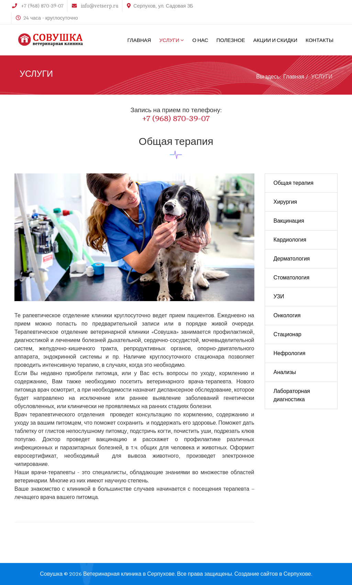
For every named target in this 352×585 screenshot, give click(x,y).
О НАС (200, 40)
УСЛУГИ (169, 40)
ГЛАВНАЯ (139, 40)
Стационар (287, 334)
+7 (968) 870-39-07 (42, 6)
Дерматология (292, 259)
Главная (293, 77)
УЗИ (279, 297)
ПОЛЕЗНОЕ (230, 40)
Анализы (285, 372)
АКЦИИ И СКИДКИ (275, 40)
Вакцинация (289, 221)
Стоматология (292, 278)
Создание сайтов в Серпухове (272, 574)
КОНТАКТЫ (319, 40)
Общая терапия (294, 183)
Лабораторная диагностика (292, 395)
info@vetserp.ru (100, 6)
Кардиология (290, 240)
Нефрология (290, 353)
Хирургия (285, 202)
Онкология (287, 315)
